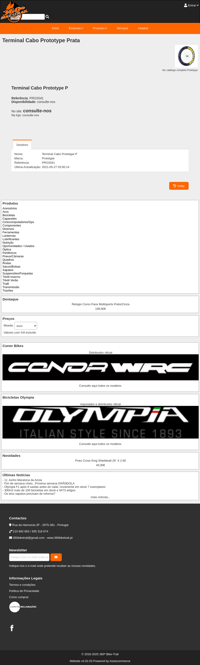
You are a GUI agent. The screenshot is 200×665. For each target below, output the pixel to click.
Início (55, 28)
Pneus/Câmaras (13, 256)
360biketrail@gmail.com (28, 537)
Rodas (7, 263)
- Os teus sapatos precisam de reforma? (29, 493)
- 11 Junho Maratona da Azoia (22, 480)
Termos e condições (22, 584)
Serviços (122, 28)
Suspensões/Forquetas (18, 273)
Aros (6, 211)
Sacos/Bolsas (11, 266)
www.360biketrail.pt (60, 537)
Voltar (179, 186)
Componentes (12, 225)
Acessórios (10, 208)
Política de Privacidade (24, 591)
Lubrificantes (11, 239)
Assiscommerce (119, 661)
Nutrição (8, 242)
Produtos (99, 28)
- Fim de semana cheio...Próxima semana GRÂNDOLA (39, 483)
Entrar (192, 5)
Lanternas (9, 235)
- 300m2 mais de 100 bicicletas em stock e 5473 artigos (39, 490)
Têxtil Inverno (11, 277)
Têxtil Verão (10, 280)
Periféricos (9, 253)
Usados (143, 28)
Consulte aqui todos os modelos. (100, 385)
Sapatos (8, 270)
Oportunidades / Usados (18, 246)
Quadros (8, 259)
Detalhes (22, 145)
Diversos (8, 229)
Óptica (7, 249)
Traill (6, 283)
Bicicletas (9, 215)
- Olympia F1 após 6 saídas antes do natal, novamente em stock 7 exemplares (54, 487)
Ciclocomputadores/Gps (18, 222)
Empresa (75, 28)
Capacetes (10, 218)
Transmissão (11, 287)
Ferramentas (11, 232)
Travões (8, 290)
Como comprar (19, 597)
